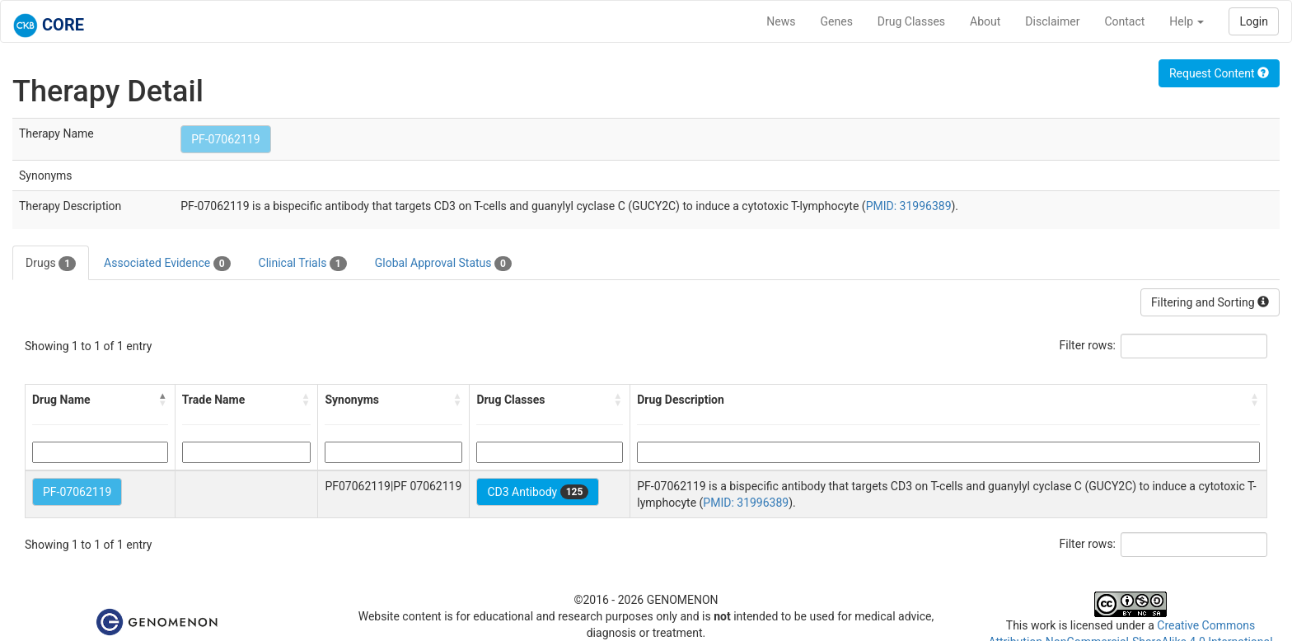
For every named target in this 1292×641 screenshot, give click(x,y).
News (780, 21)
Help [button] (1186, 21)
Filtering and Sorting (1210, 302)
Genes (837, 21)
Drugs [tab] (51, 263)
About (985, 21)
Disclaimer (1052, 21)
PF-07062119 (225, 139)
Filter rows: (1088, 345)
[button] (163, 399)
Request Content (1219, 73)
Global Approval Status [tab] (443, 263)
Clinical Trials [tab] (303, 263)
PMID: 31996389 (909, 206)
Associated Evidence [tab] (167, 263)
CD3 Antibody (537, 491)
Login (1253, 21)
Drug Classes (911, 21)
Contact (1124, 21)
